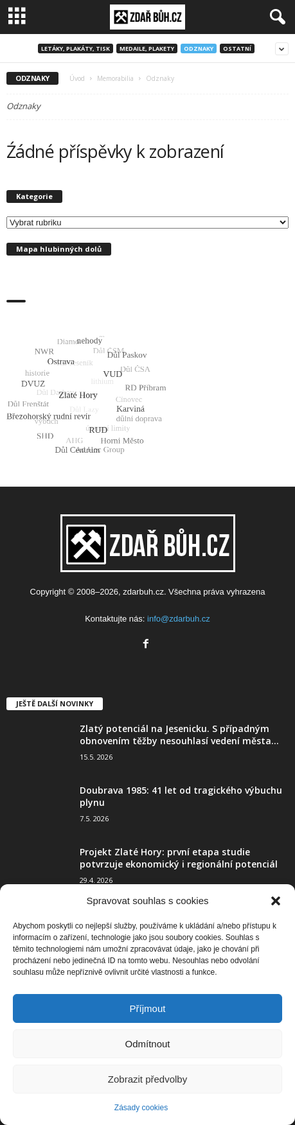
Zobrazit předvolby (147, 1079)
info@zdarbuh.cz (178, 619)
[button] (275, 900)
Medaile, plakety (147, 48)
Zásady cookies (141, 1107)
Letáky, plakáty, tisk (75, 48)
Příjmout (148, 1008)
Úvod (77, 78)
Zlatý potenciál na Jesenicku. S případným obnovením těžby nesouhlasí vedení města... (179, 734)
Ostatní (237, 48)
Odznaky (198, 48)
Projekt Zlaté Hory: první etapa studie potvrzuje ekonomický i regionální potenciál (179, 858)
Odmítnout (147, 1043)
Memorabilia (115, 78)
